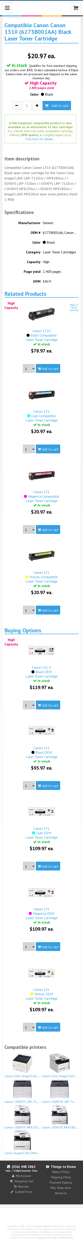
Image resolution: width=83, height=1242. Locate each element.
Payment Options (61, 1182)
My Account (21, 1176)
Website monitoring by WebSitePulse (55, 1237)
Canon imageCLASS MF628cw (24, 1142)
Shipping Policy (61, 1177)
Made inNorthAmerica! (74, 307)
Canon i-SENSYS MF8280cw (60, 1117)
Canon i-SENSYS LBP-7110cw (61, 1091)
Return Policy (60, 1172)
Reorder (21, 1186)
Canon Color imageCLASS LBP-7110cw (30, 1065)
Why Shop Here (60, 1188)
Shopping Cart (21, 1181)
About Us (61, 1193)
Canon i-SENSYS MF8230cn (22, 1117)
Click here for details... (40, 139)
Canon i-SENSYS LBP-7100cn (23, 1091)
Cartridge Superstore (42, 1226)
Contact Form (21, 1192)
